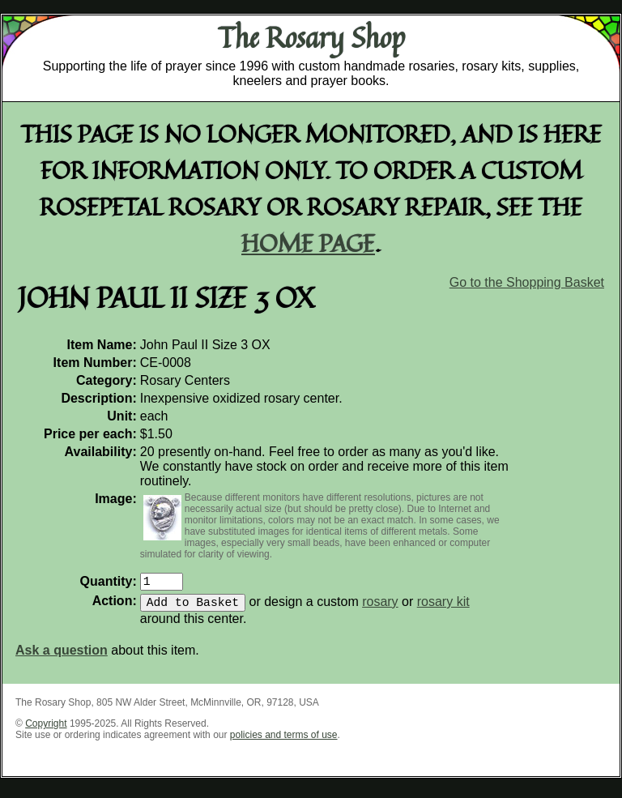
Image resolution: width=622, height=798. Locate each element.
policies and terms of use (284, 741)
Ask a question (61, 657)
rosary (380, 608)
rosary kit (443, 608)
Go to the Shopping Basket (526, 282)
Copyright (45, 730)
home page (308, 242)
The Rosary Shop (311, 37)
